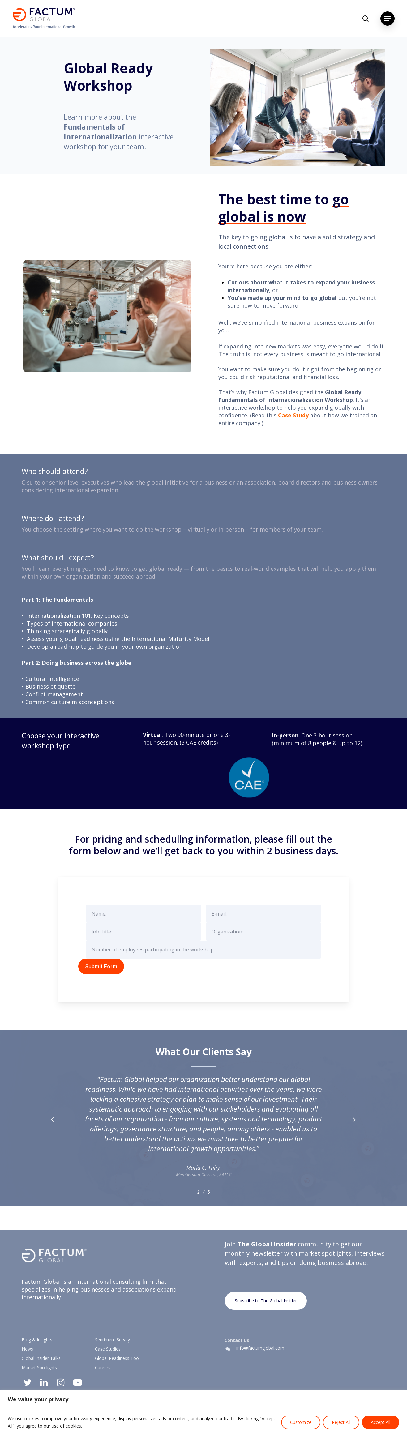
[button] (387, 18)
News (27, 1349)
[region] (203, 1412)
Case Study (293, 415)
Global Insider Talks (41, 1358)
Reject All (341, 1422)
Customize (300, 1422)
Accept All (380, 1422)
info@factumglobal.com (260, 1348)
